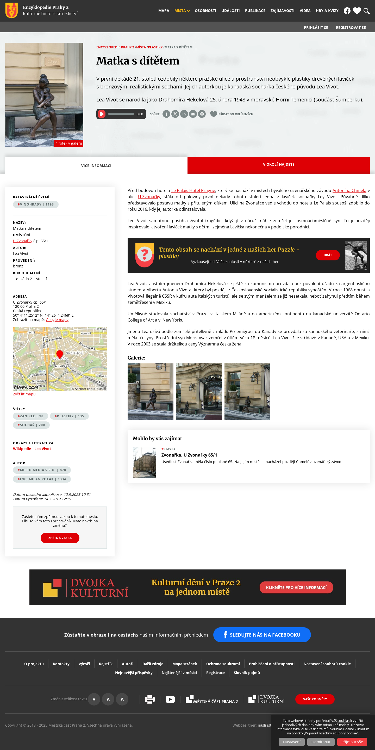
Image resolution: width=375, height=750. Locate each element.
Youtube (170, 699)
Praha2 (212, 699)
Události (230, 10)
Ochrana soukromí (223, 663)
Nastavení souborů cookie (327, 663)
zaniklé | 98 (31, 416)
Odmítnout (320, 741)
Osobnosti (205, 10)
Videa (305, 10)
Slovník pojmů (247, 672)
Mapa (163, 10)
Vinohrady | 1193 (37, 204)
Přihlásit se (316, 27)
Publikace (255, 10)
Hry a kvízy (327, 10)
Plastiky (155, 47)
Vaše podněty (315, 699)
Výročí (84, 663)
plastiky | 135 (70, 416)
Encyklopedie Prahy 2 (115, 47)
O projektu (34, 663)
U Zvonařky (149, 197)
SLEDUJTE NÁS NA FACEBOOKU (265, 635)
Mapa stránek (184, 663)
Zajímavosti (283, 10)
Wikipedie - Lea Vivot (32, 449)
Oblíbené (357, 11)
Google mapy (57, 319)
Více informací (97, 168)
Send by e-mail (193, 114)
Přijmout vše (352, 741)
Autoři (127, 663)
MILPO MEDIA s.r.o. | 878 (43, 470)
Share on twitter (175, 114)
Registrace (215, 672)
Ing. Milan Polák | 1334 (43, 479)
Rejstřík (106, 663)
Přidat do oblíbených (235, 114)
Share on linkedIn (184, 114)
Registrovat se (351, 27)
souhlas (343, 720)
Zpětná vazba (60, 538)
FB (347, 10)
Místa (180, 10)
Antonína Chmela (349, 190)
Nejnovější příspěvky (134, 672)
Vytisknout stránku (150, 699)
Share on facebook (166, 114)
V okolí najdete (279, 164)
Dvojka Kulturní (266, 699)
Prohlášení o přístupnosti (272, 663)
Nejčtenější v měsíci (179, 672)
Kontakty (61, 663)
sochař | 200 (32, 425)
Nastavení (292, 741)
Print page (202, 114)
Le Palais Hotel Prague (193, 190)
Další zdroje (152, 663)
